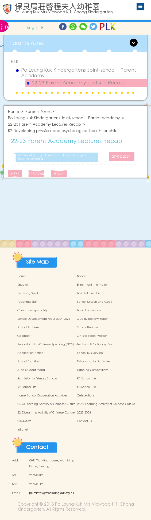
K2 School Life (27, 387)
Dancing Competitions (92, 370)
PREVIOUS (36, 174)
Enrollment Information (93, 285)
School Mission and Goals (94, 302)
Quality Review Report (92, 319)
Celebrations (85, 396)
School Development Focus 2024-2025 (43, 319)
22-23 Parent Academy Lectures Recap (78, 83)
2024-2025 (24, 421)
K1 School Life (86, 378)
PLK (15, 61)
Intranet (22, 430)
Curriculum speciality (32, 310)
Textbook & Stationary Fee (95, 344)
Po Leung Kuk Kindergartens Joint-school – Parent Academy (78, 73)
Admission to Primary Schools (37, 378)
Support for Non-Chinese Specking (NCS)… (47, 344)
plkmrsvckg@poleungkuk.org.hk (51, 493)
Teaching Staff (27, 302)
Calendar (23, 336)
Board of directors (88, 293)
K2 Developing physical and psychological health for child (63, 131)
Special (22, 285)
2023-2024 (84, 413)
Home (13, 112)
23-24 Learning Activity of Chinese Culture (106, 404)
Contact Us (84, 421)
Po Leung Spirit (27, 293)
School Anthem (28, 327)
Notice (81, 276)
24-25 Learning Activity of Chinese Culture (46, 404)
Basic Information (89, 310)
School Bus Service (90, 353)
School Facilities (28, 361)
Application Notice (30, 353)
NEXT (15, 174)
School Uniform (87, 327)
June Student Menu (31, 370)
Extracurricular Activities (93, 361)
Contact (37, 446)
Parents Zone (37, 112)
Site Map (37, 260)
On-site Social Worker (92, 336)
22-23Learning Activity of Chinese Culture (46, 413)
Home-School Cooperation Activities (42, 396)
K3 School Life (86, 387)
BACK (59, 174)
